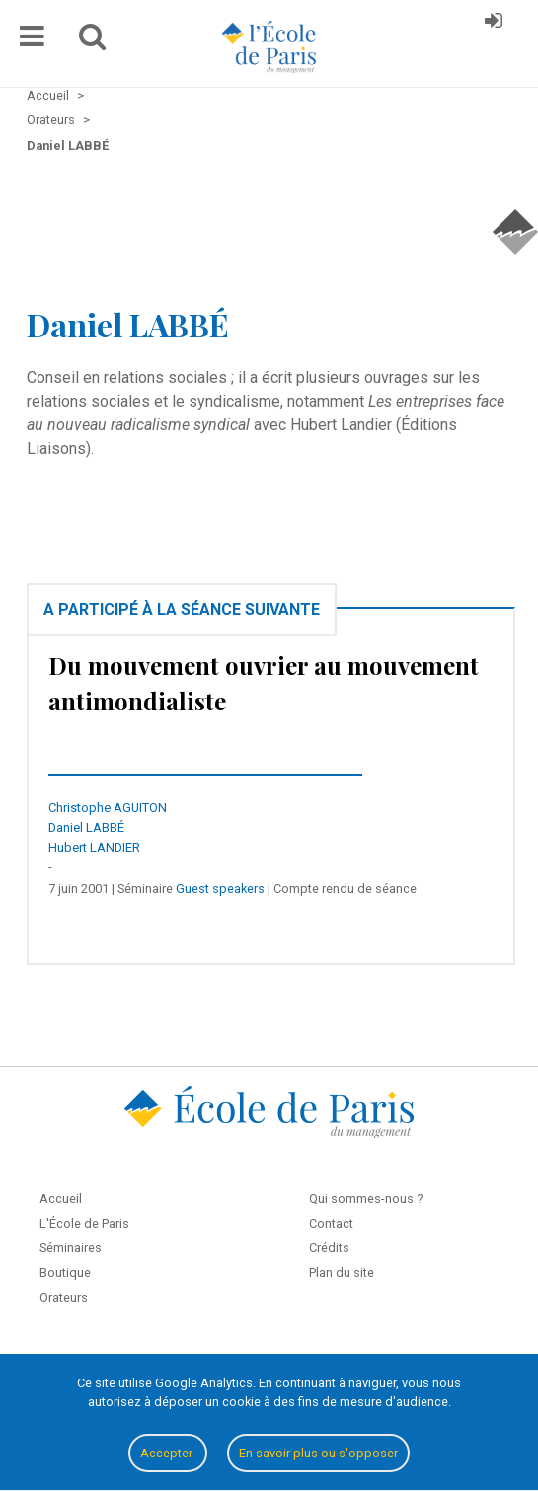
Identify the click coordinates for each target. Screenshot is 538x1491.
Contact (331, 1223)
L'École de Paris (84, 1223)
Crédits (329, 1247)
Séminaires (70, 1247)
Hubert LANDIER (94, 847)
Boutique (65, 1272)
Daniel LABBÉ (86, 827)
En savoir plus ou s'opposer (318, 1453)
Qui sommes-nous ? (366, 1198)
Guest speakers (220, 888)
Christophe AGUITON (107, 807)
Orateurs (63, 1297)
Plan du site (341, 1272)
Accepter (167, 1453)
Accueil (60, 1198)
